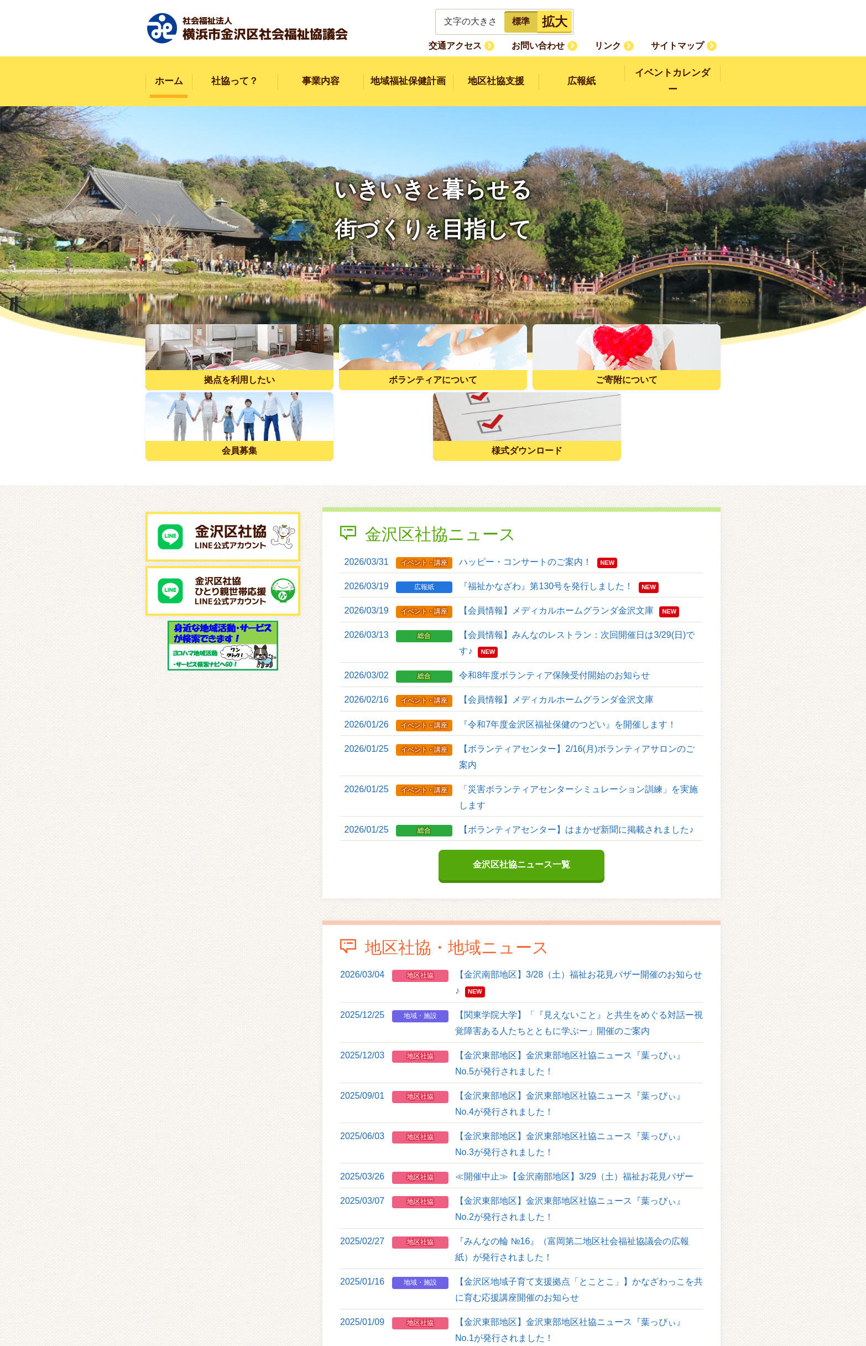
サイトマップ (681, 45)
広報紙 (581, 73)
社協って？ (234, 73)
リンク (620, 45)
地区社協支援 (496, 73)
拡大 (554, 21)
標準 (521, 21)
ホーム (169, 73)
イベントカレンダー (672, 73)
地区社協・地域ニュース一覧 (521, 1290)
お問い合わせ (558, 45)
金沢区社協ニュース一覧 (521, 781)
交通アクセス (483, 45)
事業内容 (321, 73)
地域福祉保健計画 (408, 73)
